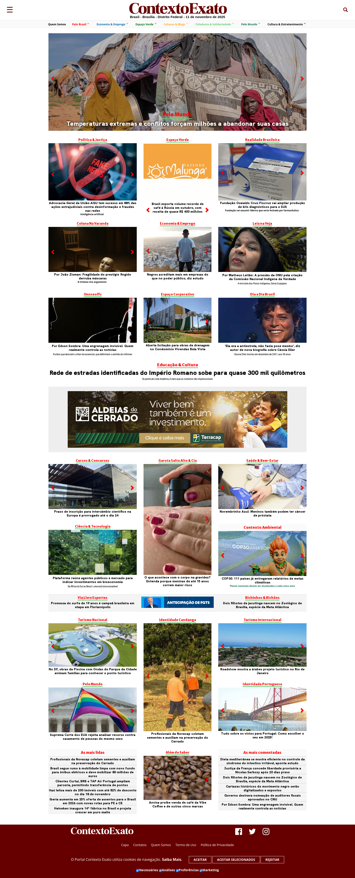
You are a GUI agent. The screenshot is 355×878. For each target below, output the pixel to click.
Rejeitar (272, 859)
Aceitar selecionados (236, 859)
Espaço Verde (145, 24)
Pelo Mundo (250, 24)
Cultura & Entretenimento (287, 24)
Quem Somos (57, 24)
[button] (53, 103)
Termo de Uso (185, 845)
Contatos (139, 845)
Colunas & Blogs (176, 24)
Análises (167, 870)
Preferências (187, 870)
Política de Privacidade (217, 845)
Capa (125, 845)
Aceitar (200, 859)
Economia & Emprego (112, 24)
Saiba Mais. (172, 859)
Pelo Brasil (80, 24)
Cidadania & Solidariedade (214, 24)
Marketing (209, 870)
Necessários (147, 870)
